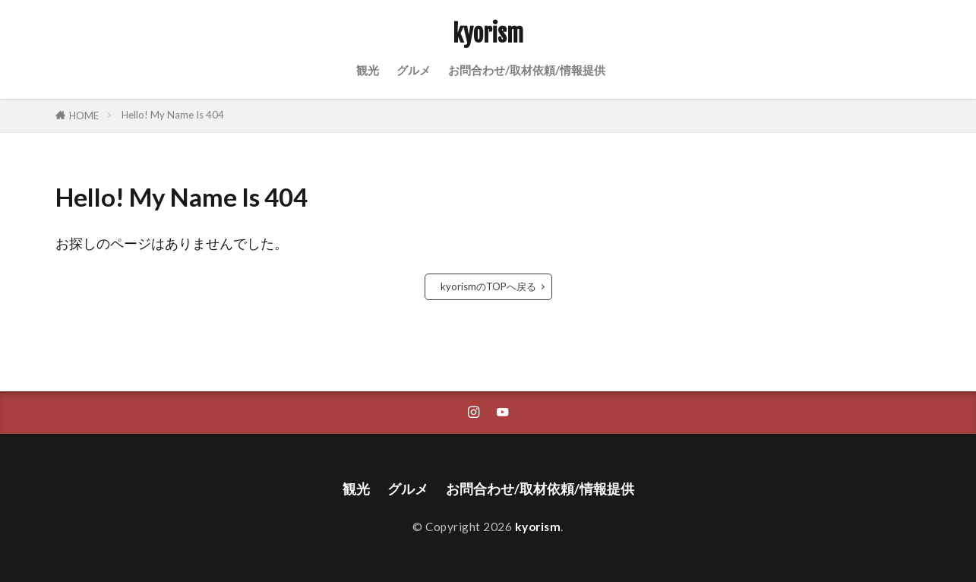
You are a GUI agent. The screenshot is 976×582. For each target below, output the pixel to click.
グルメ (413, 70)
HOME (84, 115)
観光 (367, 70)
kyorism (488, 34)
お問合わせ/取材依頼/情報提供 (526, 70)
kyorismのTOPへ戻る (488, 286)
